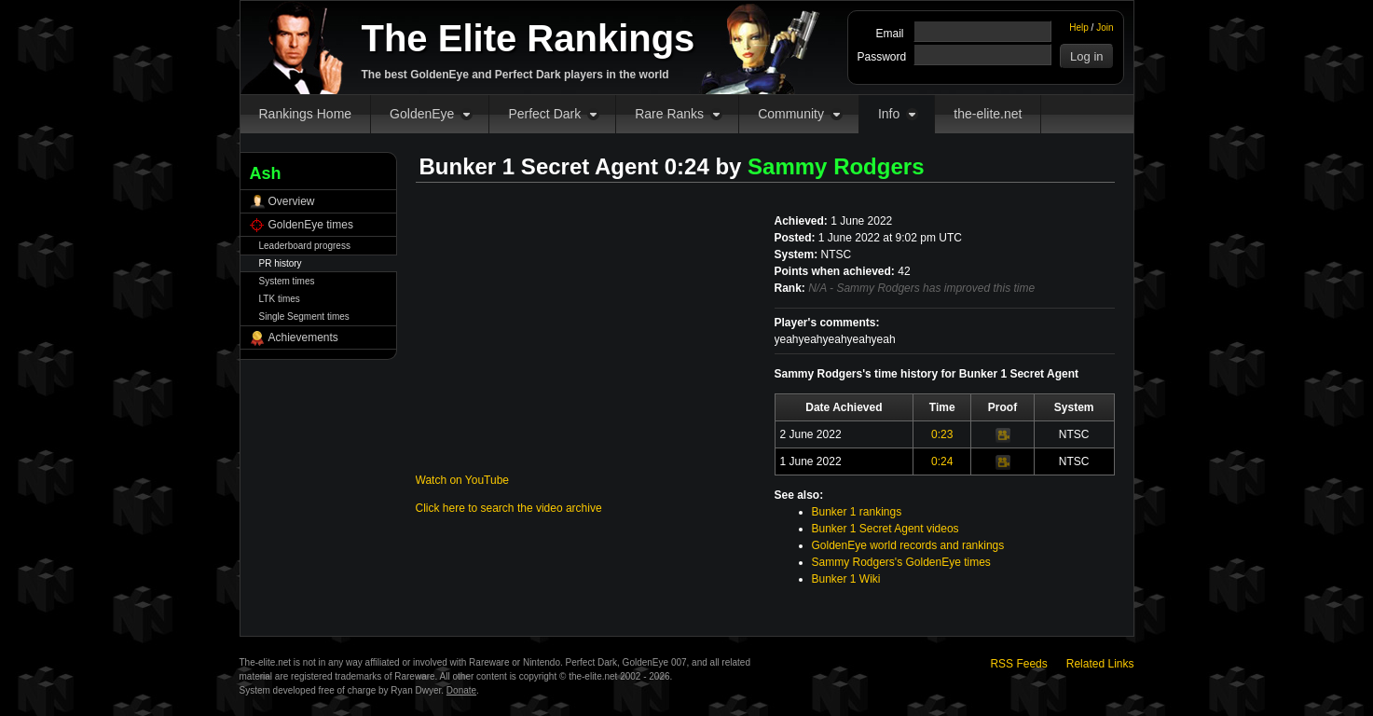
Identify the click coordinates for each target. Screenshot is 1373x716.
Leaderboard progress (304, 246)
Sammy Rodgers (836, 166)
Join (1104, 27)
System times (287, 281)
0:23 (942, 434)
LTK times (279, 299)
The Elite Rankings (528, 38)
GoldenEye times (310, 224)
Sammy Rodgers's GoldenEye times (901, 562)
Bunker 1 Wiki (846, 578)
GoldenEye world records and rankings (908, 545)
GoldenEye (422, 113)
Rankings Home (305, 113)
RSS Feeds (1018, 663)
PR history (280, 263)
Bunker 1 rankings (857, 511)
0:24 (942, 461)
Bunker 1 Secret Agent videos (885, 528)
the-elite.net (988, 113)
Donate (461, 690)
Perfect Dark (544, 113)
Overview (291, 201)
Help (1079, 27)
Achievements (303, 337)
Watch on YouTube (463, 480)
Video (1003, 435)
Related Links (1100, 663)
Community (791, 113)
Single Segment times (304, 316)
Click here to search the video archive (509, 508)
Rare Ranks (669, 113)
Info (888, 113)
